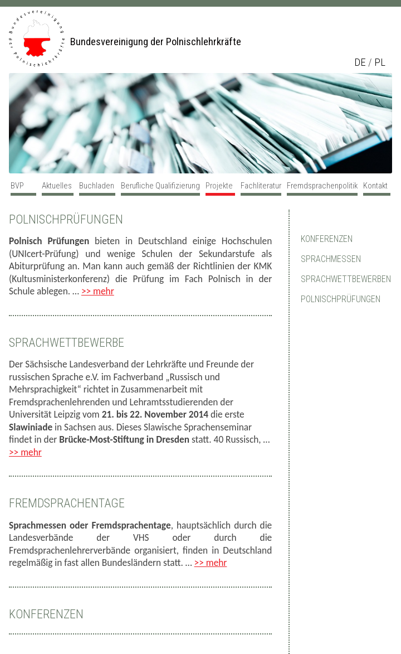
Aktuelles (57, 186)
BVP (17, 186)
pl (379, 62)
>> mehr (97, 291)
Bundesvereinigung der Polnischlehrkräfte (155, 42)
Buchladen (96, 186)
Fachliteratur (261, 186)
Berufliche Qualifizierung (160, 186)
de (360, 62)
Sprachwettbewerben (346, 279)
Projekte (219, 186)
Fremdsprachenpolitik (322, 186)
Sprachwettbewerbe (66, 343)
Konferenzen (46, 614)
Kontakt (375, 186)
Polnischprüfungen (66, 219)
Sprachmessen (331, 259)
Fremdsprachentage (67, 503)
